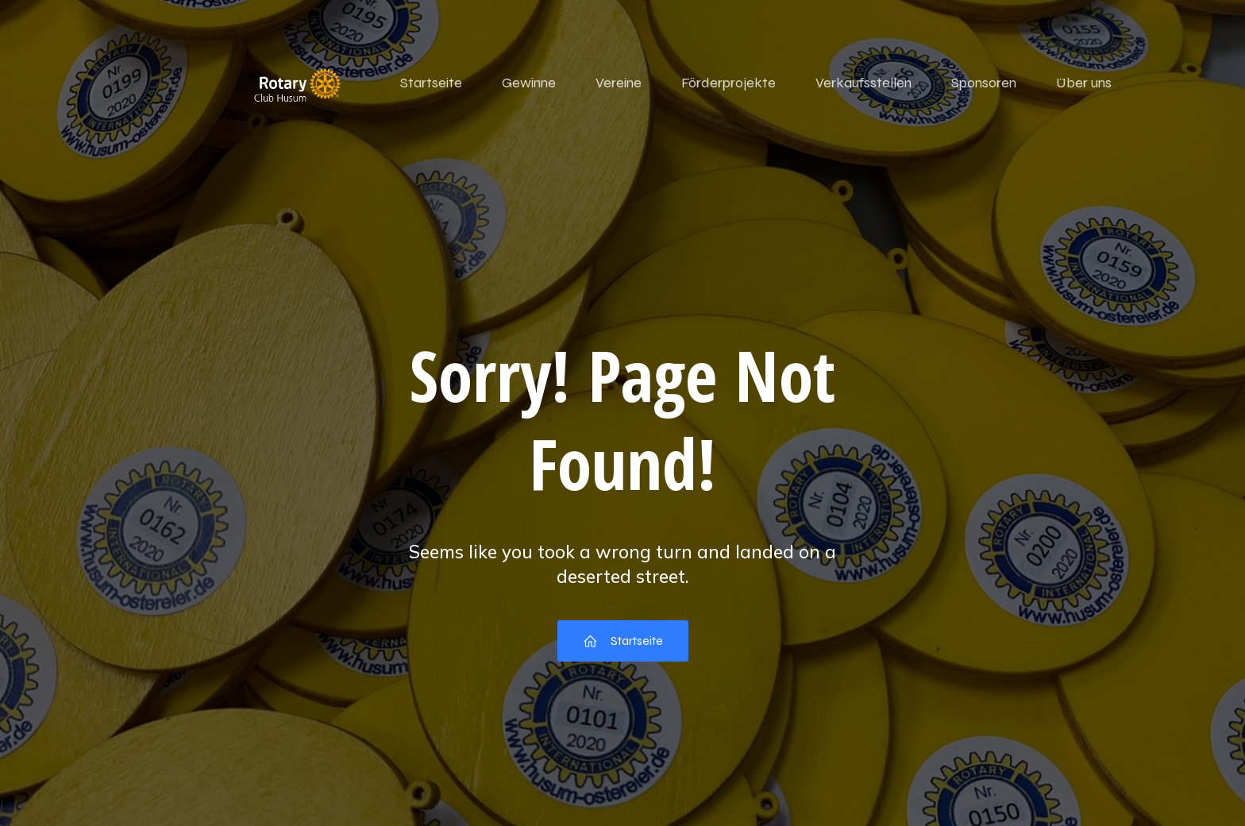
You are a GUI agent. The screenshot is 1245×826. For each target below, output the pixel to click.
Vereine (619, 82)
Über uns (1084, 82)
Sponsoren (983, 82)
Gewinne (529, 82)
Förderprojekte (728, 82)
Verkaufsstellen (863, 82)
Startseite (431, 82)
